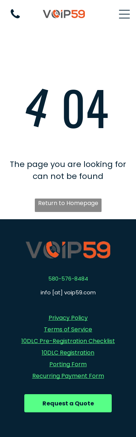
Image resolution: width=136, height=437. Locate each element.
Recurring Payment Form (68, 376)
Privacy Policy (68, 318)
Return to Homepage (68, 203)
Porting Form (68, 364)
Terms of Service (68, 329)
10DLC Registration (68, 352)
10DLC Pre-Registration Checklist (68, 341)
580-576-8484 (68, 278)
